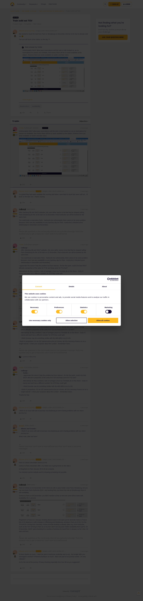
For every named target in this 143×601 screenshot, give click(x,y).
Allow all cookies (103, 320)
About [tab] (104, 286)
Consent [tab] (38, 286)
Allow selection (71, 320)
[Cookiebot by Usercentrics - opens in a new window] (108, 279)
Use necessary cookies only (40, 320)
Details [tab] (71, 286)
